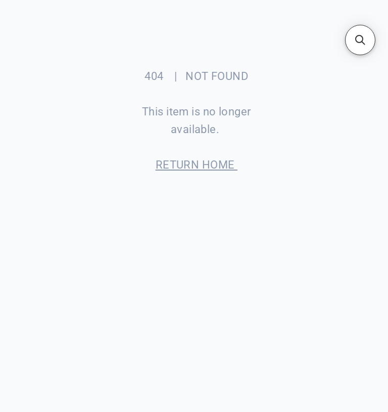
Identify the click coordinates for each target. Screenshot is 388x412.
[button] (360, 40)
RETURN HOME (196, 164)
